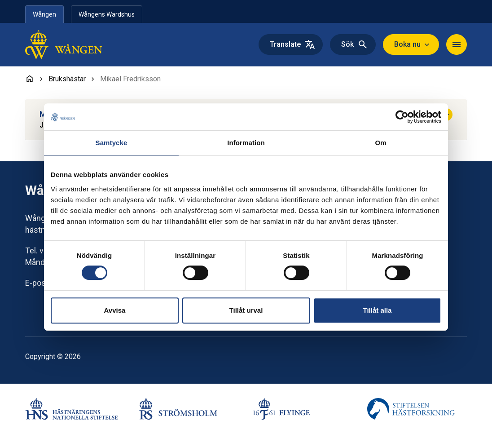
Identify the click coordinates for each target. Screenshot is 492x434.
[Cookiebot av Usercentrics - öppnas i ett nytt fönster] (402, 117)
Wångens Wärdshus (107, 14)
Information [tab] (246, 142)
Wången (44, 14)
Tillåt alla (377, 310)
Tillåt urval (246, 310)
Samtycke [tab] (111, 142)
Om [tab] (380, 142)
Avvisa (115, 310)
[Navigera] (456, 44)
